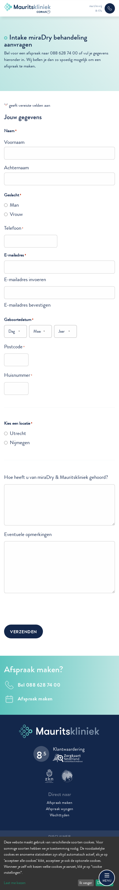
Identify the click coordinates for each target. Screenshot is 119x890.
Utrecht (18, 433)
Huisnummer (18, 375)
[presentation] (45, 608)
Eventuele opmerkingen (28, 534)
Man (14, 205)
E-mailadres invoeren (25, 279)
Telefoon (13, 228)
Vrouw (16, 214)
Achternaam (16, 167)
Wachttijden (60, 815)
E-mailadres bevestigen (27, 304)
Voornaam (14, 142)
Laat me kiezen (15, 882)
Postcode (14, 346)
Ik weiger (85, 882)
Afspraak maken (59, 802)
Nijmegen (20, 442)
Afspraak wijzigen (59, 808)
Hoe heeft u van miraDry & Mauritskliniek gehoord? (56, 477)
